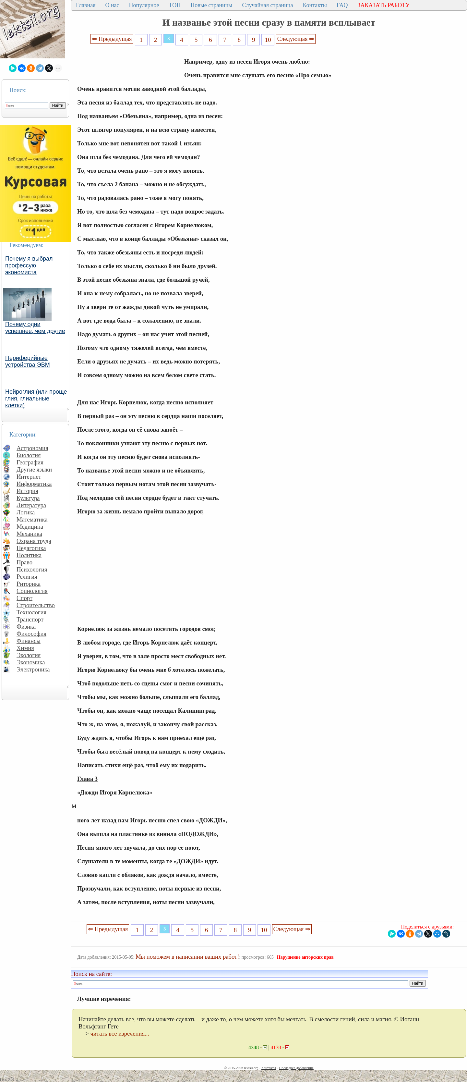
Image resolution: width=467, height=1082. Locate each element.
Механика (29, 533)
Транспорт (30, 619)
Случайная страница (267, 5)
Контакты (315, 5)
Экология (29, 655)
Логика (26, 512)
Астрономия (32, 448)
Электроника (33, 669)
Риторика (29, 583)
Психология (32, 569)
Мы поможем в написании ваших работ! (187, 956)
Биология (29, 455)
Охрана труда (34, 540)
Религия (27, 576)
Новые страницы (211, 5)
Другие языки (34, 469)
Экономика (31, 662)
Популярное (144, 5)
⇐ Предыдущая (112, 38)
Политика (29, 555)
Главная (85, 5)
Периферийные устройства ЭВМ (27, 361)
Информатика (34, 483)
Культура (28, 498)
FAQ (342, 5)
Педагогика (31, 548)
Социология (32, 590)
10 (268, 39)
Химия (25, 648)
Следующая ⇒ (295, 38)
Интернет (29, 476)
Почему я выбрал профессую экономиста (29, 265)
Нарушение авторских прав (305, 957)
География (30, 462)
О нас (112, 5)
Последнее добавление (296, 1068)
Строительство (36, 605)
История (27, 490)
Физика (26, 626)
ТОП (175, 5)
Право (24, 562)
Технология (31, 612)
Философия (31, 633)
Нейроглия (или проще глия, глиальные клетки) (36, 398)
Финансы (29, 640)
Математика (32, 519)
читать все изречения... (119, 1033)
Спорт (24, 598)
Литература (31, 505)
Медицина (30, 526)
